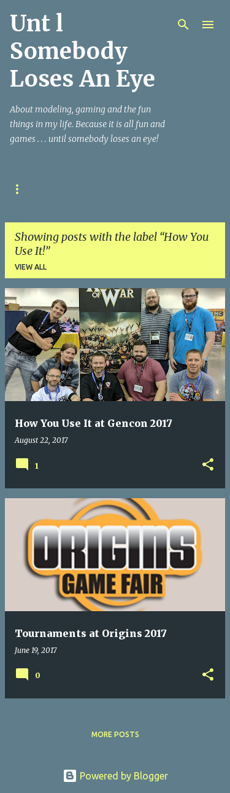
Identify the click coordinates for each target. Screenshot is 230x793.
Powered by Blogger (115, 775)
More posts (115, 734)
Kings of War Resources (151, 189)
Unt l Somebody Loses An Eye (82, 51)
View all (31, 267)
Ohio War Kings (42, 189)
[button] (208, 465)
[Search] (183, 24)
